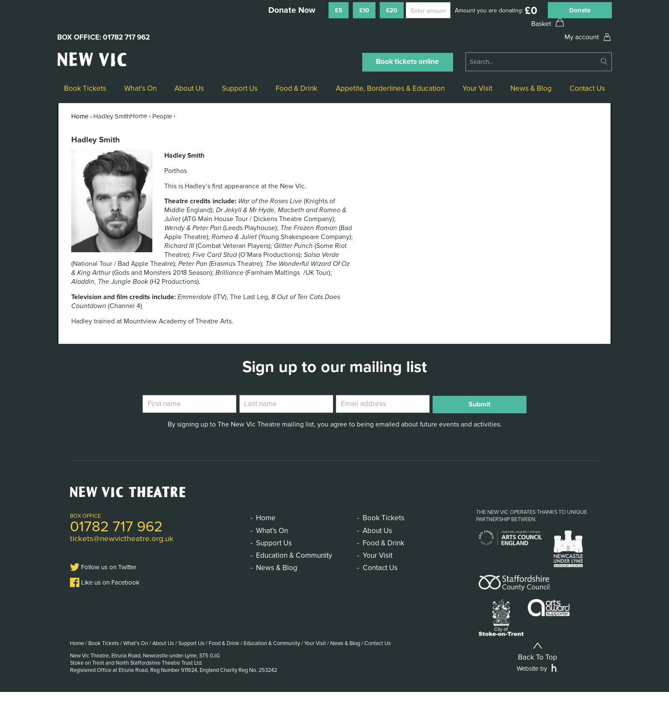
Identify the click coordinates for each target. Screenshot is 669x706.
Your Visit (477, 88)
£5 (338, 10)
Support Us (240, 88)
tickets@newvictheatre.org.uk (122, 538)
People (162, 116)
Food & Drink (296, 88)
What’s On (140, 88)
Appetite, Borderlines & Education (390, 88)
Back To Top (537, 665)
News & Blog (531, 88)
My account (581, 37)
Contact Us (587, 88)
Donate (579, 10)
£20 (391, 10)
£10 (364, 10)
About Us (189, 88)
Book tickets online (407, 61)
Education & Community (294, 555)
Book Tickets (85, 88)
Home (79, 116)
